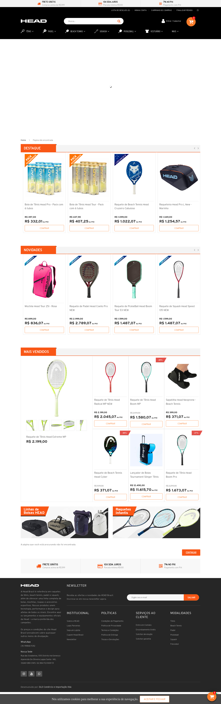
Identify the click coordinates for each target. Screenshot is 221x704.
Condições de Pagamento (112, 621)
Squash (173, 639)
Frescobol (174, 644)
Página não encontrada (43, 140)
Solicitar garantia (143, 639)
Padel (172, 630)
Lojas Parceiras (73, 625)
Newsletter (71, 639)
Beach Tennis (176, 625)
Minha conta (141, 10)
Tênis (172, 621)
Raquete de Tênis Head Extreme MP (46, 436)
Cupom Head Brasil (75, 635)
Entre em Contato (143, 625)
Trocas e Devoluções (110, 639)
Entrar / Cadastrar (173, 21)
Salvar (191, 597)
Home (23, 140)
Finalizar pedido (184, 10)
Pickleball (174, 635)
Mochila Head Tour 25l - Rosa (41, 306)
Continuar (191, 552)
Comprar (44, 228)
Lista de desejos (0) (120, 10)
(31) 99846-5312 (28, 646)
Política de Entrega (109, 635)
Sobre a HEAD (73, 621)
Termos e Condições (110, 630)
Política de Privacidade (111, 625)
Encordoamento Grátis (146, 629)
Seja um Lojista (73, 630)
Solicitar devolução (144, 634)
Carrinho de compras (161, 10)
